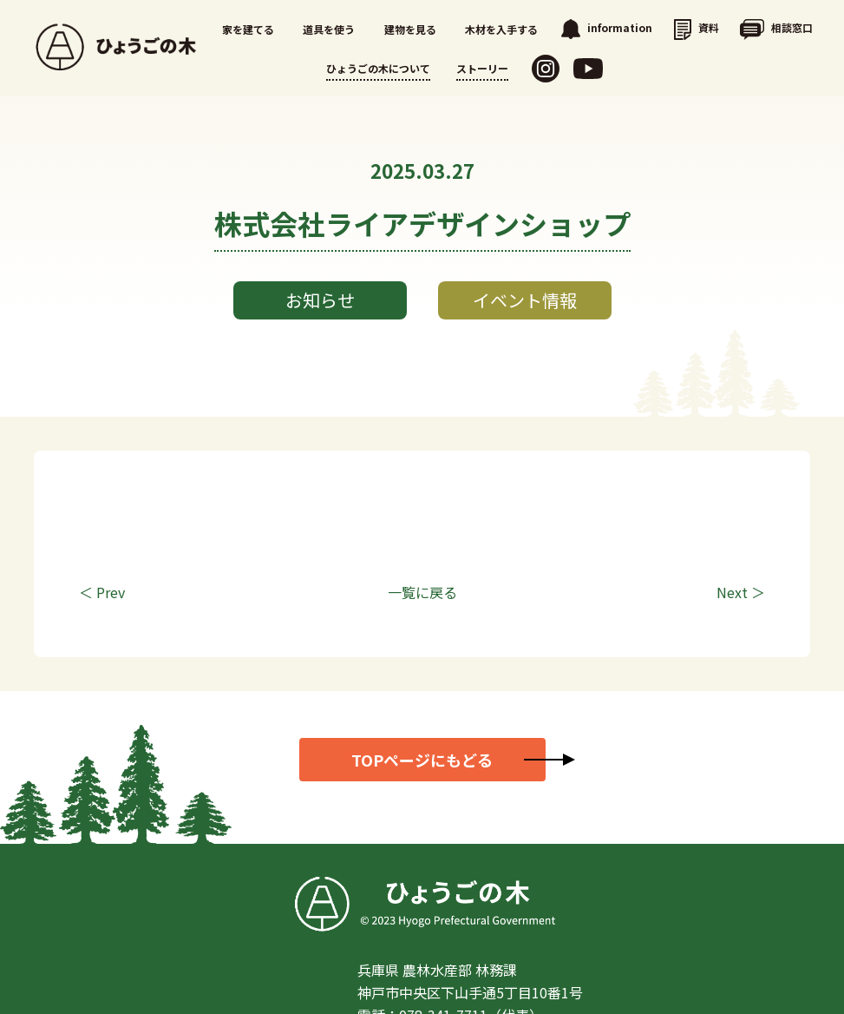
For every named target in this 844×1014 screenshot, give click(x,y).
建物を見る (410, 29)
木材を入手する (501, 29)
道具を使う (329, 29)
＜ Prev (102, 592)
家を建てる (248, 29)
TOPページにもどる (422, 759)
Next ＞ (740, 592)
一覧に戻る (422, 592)
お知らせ (320, 300)
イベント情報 (525, 300)
